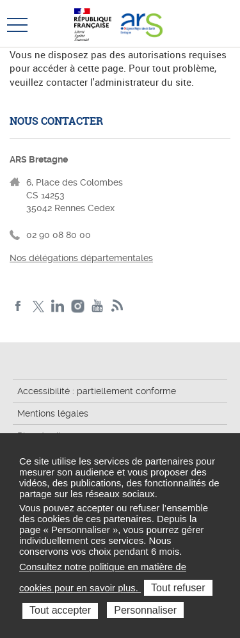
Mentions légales (52, 413)
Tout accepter (60, 610)
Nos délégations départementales (81, 258)
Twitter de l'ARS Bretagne (38, 306)
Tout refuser (178, 587)
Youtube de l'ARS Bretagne (97, 306)
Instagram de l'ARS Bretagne (77, 306)
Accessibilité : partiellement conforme (96, 391)
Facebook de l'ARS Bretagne (18, 306)
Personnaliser (145, 610)
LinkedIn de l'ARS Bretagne (58, 306)
